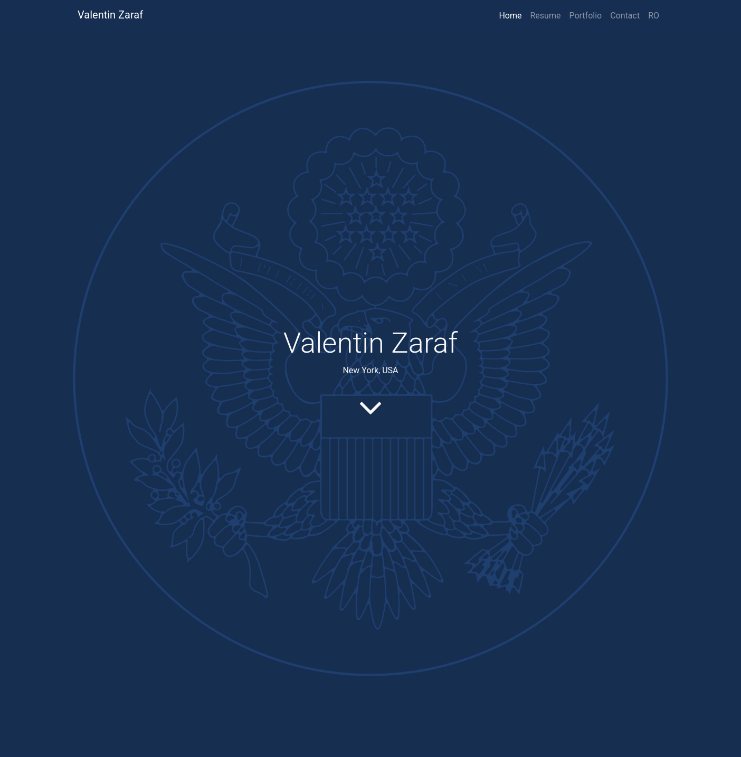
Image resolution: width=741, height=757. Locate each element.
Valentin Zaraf (110, 14)
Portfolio (585, 16)
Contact (625, 16)
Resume (545, 16)
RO (653, 16)
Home (510, 16)
